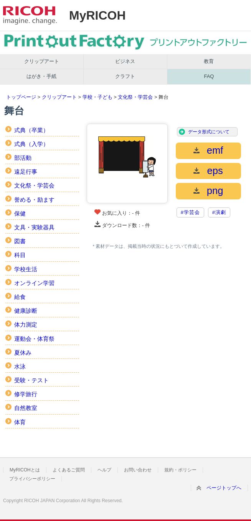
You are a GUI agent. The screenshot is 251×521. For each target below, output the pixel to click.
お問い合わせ (138, 470)
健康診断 (25, 310)
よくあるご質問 (69, 470)
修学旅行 (25, 394)
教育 (209, 61)
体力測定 (25, 324)
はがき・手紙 (41, 76)
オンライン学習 (34, 283)
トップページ (21, 97)
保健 (20, 213)
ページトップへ (223, 488)
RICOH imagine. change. (30, 15)
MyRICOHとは (25, 470)
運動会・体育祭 (34, 338)
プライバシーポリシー (32, 478)
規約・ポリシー (180, 470)
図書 (20, 241)
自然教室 (25, 408)
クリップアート (41, 61)
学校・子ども (97, 97)
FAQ (209, 76)
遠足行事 (25, 171)
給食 (20, 297)
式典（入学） (31, 144)
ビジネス (125, 61)
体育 (20, 422)
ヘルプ (104, 470)
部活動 (22, 157)
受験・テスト (31, 380)
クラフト (125, 76)
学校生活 (25, 269)
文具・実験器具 (34, 227)
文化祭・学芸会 (135, 97)
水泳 (20, 366)
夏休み (22, 352)
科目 (20, 255)
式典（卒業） (31, 130)
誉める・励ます (34, 199)
